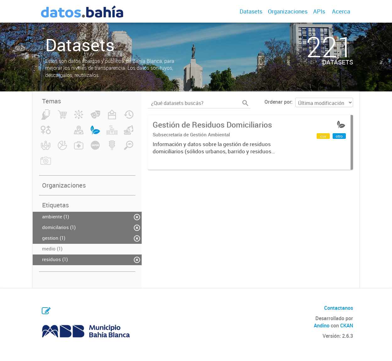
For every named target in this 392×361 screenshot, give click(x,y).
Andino (321, 325)
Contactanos (338, 307)
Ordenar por (277, 102)
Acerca (341, 11)
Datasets (251, 11)
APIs (319, 11)
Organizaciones (288, 11)
